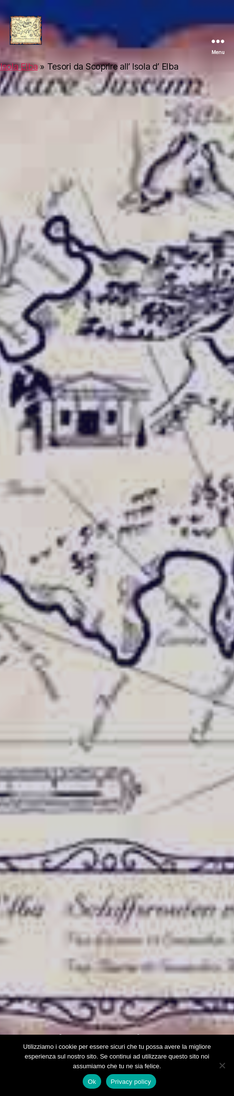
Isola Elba (18, 66)
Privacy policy (131, 1081)
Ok (92, 1081)
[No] (222, 1065)
